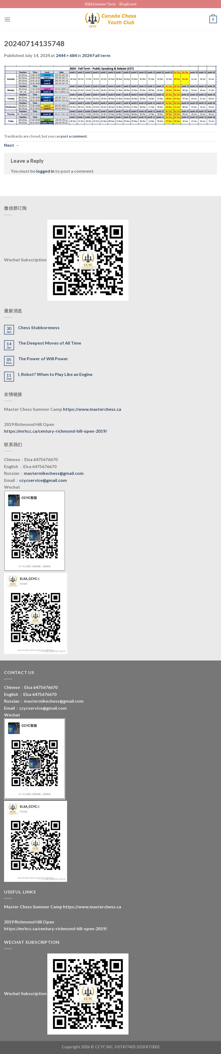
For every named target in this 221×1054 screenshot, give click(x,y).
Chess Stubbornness (39, 327)
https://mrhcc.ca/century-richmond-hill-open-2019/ (55, 430)
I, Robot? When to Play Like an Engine (55, 374)
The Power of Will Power (43, 358)
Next (11, 145)
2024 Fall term (96, 55)
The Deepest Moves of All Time (49, 342)
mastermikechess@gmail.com (54, 473)
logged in (45, 171)
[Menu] (7, 19)
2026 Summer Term (100, 4)
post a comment (74, 136)
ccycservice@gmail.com (43, 480)
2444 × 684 (66, 55)
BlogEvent (128, 4)
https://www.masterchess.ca (92, 409)
